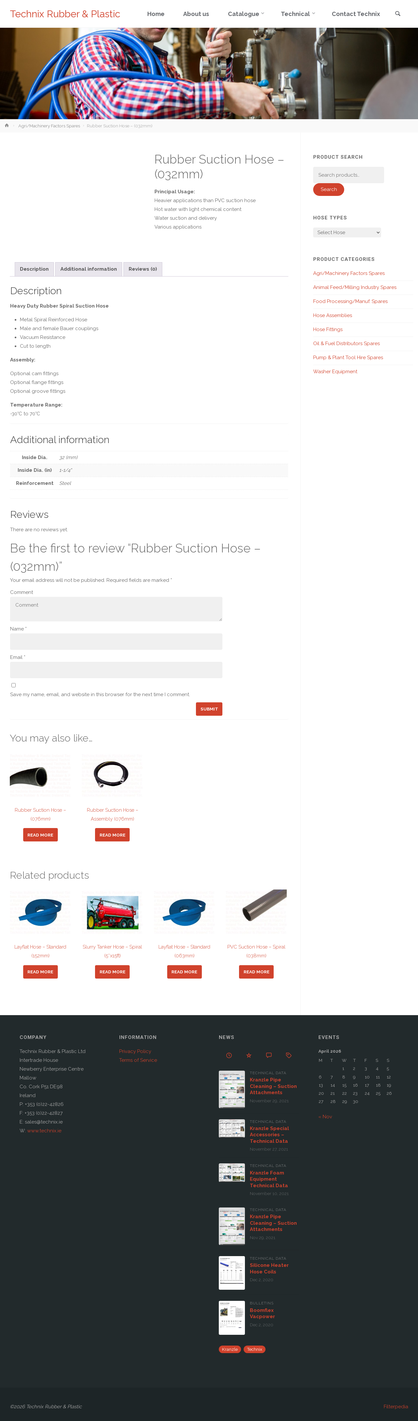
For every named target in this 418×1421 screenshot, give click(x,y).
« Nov (325, 1117)
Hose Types (330, 218)
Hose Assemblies (332, 315)
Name (18, 629)
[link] (398, 14)
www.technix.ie (44, 1131)
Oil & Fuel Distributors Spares (346, 343)
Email (17, 657)
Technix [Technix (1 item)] (254, 1349)
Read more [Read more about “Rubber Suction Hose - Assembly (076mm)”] (112, 835)
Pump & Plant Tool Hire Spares (348, 357)
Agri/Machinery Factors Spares (49, 125)
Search (329, 189)
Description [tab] (34, 269)
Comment (21, 592)
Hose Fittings (328, 329)
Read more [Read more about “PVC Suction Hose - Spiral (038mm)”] (256, 971)
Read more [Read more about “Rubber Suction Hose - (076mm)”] (40, 835)
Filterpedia (396, 1407)
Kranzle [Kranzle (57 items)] (230, 1349)
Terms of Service (138, 1060)
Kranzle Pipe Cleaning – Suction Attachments (273, 1086)
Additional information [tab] (88, 269)
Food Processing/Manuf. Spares (350, 301)
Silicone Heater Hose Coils (269, 1268)
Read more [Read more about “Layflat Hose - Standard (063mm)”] (184, 971)
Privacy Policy (135, 1051)
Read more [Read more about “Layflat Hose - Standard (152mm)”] (40, 971)
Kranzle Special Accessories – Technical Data (269, 1135)
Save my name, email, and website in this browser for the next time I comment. (100, 694)
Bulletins (262, 1303)
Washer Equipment (335, 372)
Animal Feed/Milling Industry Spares (354, 287)
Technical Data (268, 1073)
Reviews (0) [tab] (143, 269)
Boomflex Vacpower (262, 1313)
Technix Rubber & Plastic (65, 14)
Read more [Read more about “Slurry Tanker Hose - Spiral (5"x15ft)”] (112, 971)
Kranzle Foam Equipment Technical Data (269, 1179)
